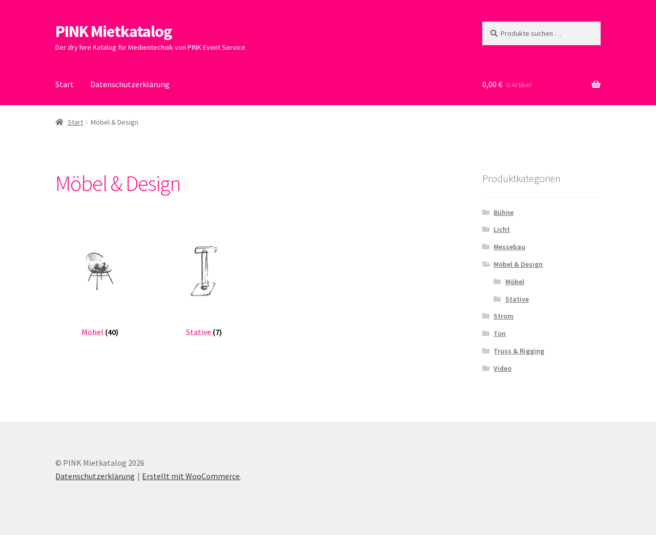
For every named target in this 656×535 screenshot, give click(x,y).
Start (64, 84)
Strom (504, 316)
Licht (502, 229)
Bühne (504, 212)
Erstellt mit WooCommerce (191, 476)
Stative (517, 299)
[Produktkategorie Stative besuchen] (203, 282)
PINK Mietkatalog (113, 31)
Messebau (509, 246)
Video (502, 368)
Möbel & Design (518, 264)
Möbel (514, 281)
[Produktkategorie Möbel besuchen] (99, 282)
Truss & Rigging (519, 350)
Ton (500, 333)
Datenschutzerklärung (130, 84)
